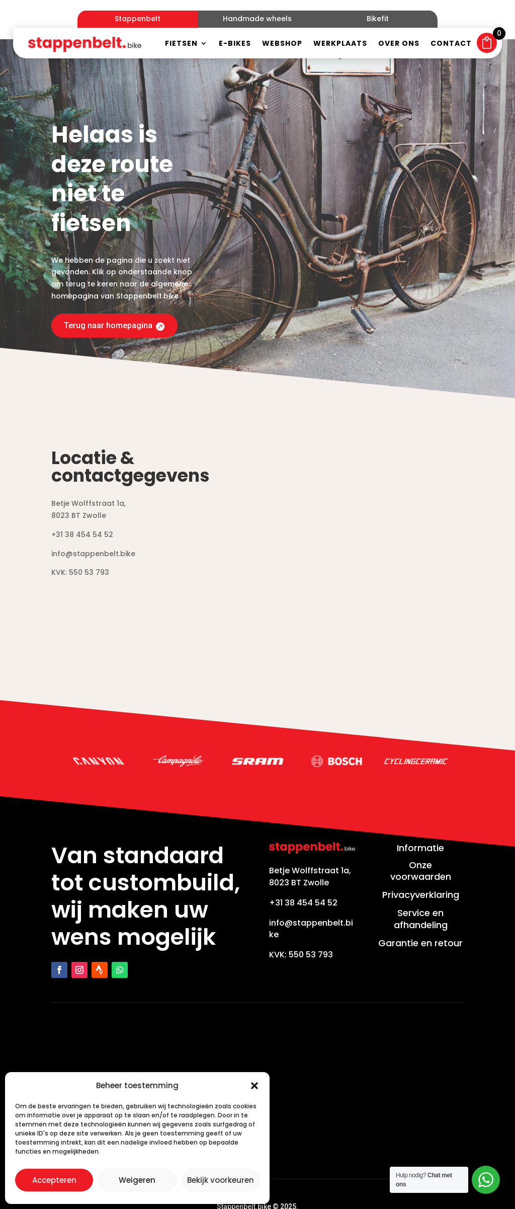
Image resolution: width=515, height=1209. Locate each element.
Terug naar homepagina (112, 284)
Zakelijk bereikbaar (293, 1187)
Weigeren (137, 1180)
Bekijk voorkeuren (220, 1180)
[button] (254, 1086)
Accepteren (54, 1180)
